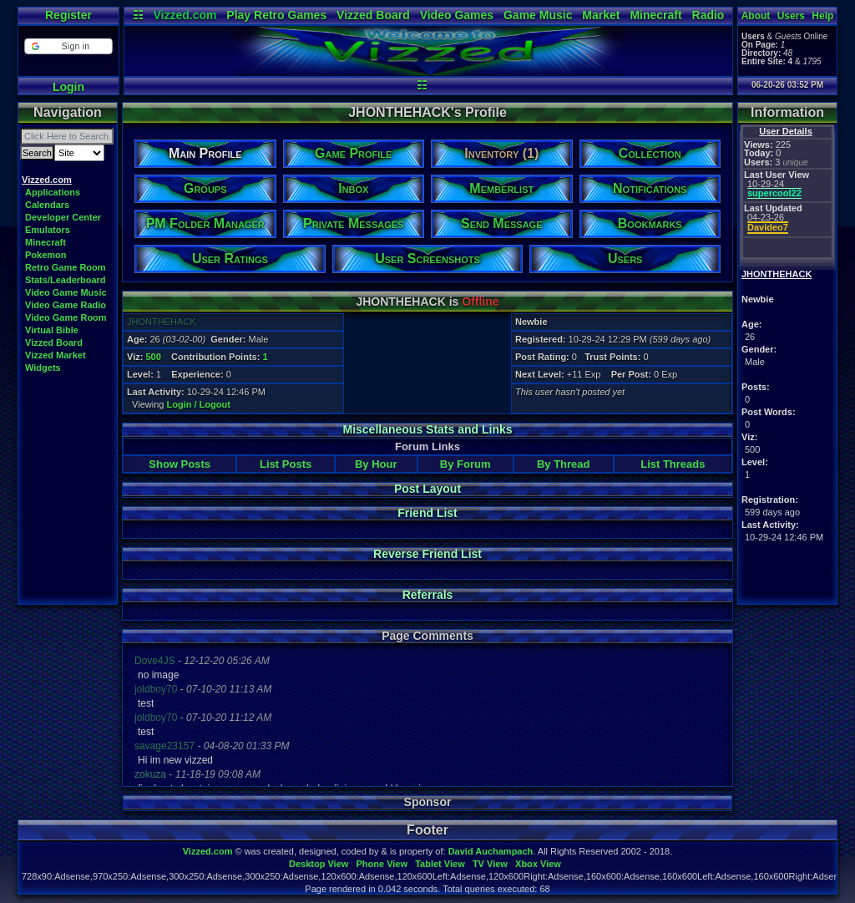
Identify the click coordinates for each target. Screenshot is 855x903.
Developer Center (63, 217)
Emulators (47, 230)
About (756, 16)
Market (601, 15)
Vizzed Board (373, 15)
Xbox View (538, 864)
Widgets (43, 368)
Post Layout (427, 488)
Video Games (456, 15)
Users (791, 16)
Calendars (47, 205)
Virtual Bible (51, 330)
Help (822, 16)
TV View (490, 864)
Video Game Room (66, 317)
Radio (708, 15)
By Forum (465, 464)
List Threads (672, 464)
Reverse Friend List (427, 554)
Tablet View (440, 864)
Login (68, 87)
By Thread (563, 464)
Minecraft (655, 15)
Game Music (537, 15)
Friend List (427, 513)
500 (152, 357)
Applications (52, 192)
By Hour (376, 464)
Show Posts (179, 464)
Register (68, 15)
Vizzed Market (55, 355)
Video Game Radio (65, 305)
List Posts (285, 464)
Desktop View (318, 864)
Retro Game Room (65, 267)
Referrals (427, 594)
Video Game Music (66, 292)
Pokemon (46, 255)
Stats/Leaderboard (65, 280)
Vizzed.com (184, 15)
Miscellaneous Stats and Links (427, 429)
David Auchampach (491, 851)
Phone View (381, 864)
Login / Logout (198, 404)
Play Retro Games (276, 15)
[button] (68, 46)
